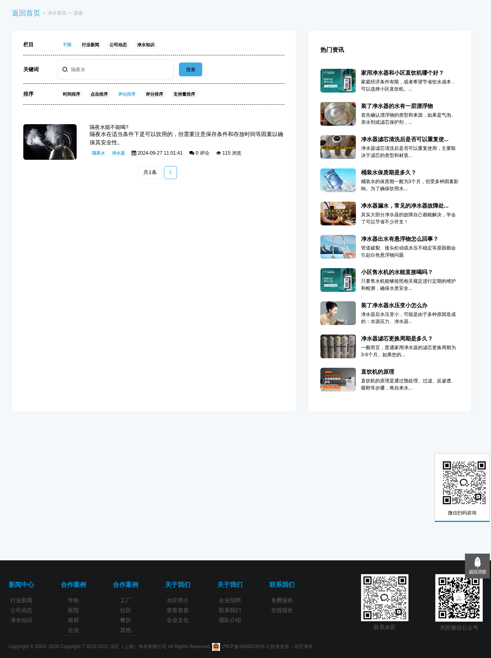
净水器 (118, 153)
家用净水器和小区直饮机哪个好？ (402, 73)
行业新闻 (90, 44)
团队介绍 (230, 620)
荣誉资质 (178, 610)
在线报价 (282, 610)
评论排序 (126, 94)
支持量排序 (184, 94)
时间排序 (71, 94)
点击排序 (99, 94)
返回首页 (26, 13)
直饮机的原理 (377, 372)
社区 (125, 610)
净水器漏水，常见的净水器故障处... (405, 205)
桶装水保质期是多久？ (388, 172)
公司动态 (118, 44)
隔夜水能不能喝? (109, 127)
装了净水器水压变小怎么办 (394, 305)
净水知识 (145, 44)
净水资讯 (56, 13)
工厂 (125, 600)
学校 (73, 600)
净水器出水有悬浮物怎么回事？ (399, 239)
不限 (67, 44)
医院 (73, 610)
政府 (73, 620)
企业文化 (178, 620)
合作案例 (73, 584)
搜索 (191, 69)
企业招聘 (230, 600)
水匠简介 (178, 600)
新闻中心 (21, 584)
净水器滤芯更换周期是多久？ (397, 338)
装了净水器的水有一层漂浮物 (397, 106)
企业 (73, 630)
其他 (125, 630)
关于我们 (177, 584)
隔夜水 (98, 153)
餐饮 (125, 620)
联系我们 (230, 610)
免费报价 (282, 600)
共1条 (149, 172)
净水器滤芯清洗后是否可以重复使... (405, 139)
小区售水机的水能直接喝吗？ (397, 272)
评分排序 (154, 94)
